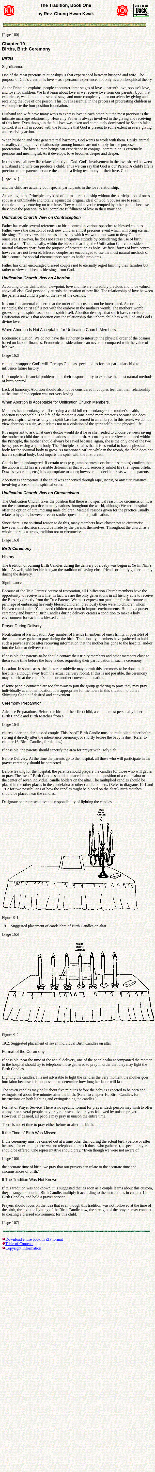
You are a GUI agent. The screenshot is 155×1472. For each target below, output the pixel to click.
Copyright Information (23, 1248)
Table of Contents (19, 1244)
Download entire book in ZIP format (34, 1239)
